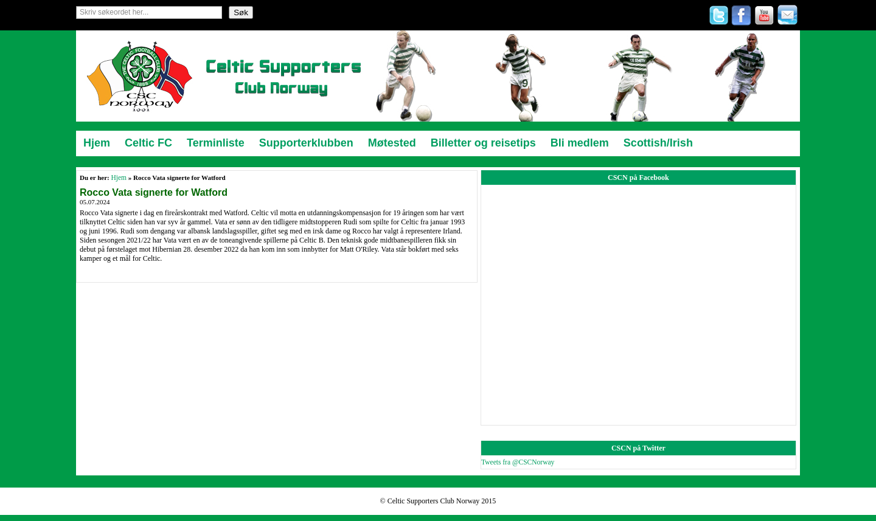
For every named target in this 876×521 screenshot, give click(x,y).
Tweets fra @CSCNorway (517, 462)
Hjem (119, 177)
